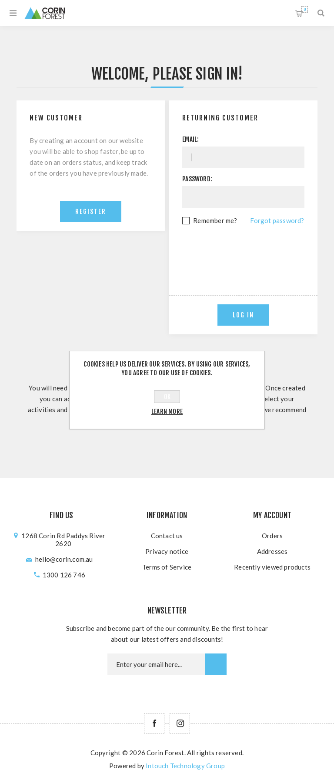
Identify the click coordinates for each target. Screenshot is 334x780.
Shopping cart (304, 9)
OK (167, 396)
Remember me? (215, 220)
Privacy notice (166, 551)
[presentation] (248, 250)
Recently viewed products (272, 567)
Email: (190, 139)
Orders (272, 536)
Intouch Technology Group (185, 766)
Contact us (167, 536)
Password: (197, 179)
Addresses (272, 551)
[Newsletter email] (156, 664)
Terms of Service (166, 567)
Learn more (167, 411)
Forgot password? (277, 220)
